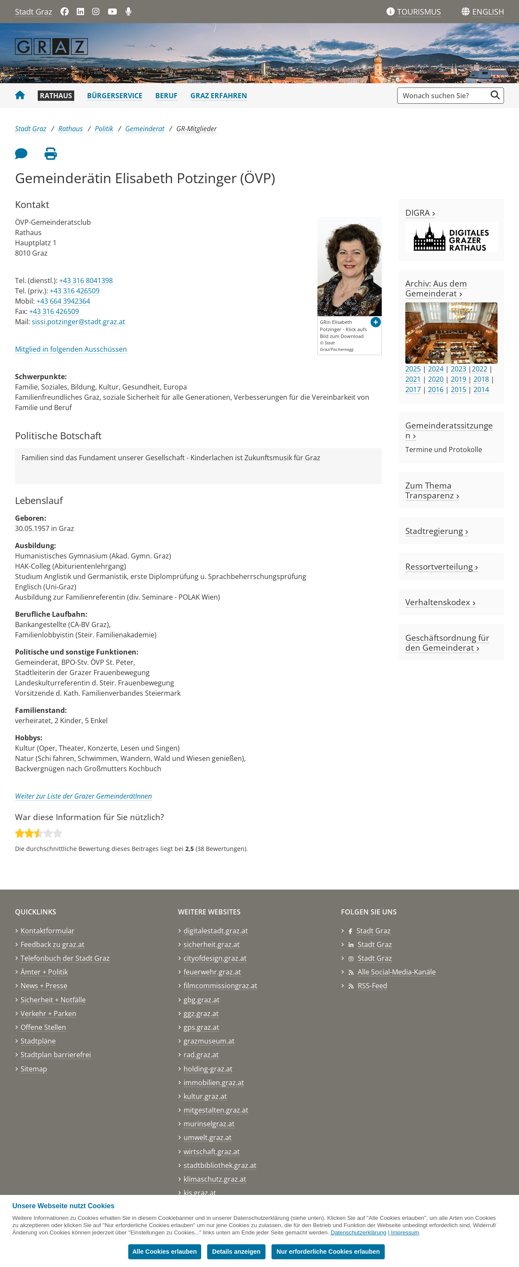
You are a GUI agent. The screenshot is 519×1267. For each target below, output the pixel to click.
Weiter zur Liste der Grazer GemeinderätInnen (83, 796)
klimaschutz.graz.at (215, 1179)
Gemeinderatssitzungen (449, 430)
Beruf (166, 95)
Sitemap (34, 1069)
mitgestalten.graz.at (216, 1110)
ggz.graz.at (201, 1013)
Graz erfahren (218, 95)
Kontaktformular (48, 930)
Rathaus (56, 95)
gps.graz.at (201, 1027)
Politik (104, 128)
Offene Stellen (43, 1027)
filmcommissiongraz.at (220, 985)
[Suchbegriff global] (444, 95)
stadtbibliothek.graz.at (220, 1165)
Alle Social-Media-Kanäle (397, 972)
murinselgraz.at (209, 1123)
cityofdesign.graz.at (215, 958)
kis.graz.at (200, 1193)
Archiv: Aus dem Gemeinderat (436, 288)
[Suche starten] (495, 95)
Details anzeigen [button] (237, 1251)
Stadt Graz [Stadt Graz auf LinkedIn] (375, 944)
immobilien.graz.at (214, 1082)
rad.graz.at (201, 1054)
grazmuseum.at (209, 1041)
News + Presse (44, 985)
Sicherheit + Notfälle (53, 1000)
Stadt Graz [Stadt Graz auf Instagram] (375, 958)
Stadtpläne (38, 1041)
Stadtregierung (436, 531)
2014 (481, 389)
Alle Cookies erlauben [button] (164, 1251)
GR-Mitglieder (196, 128)
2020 (436, 379)
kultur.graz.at (205, 1096)
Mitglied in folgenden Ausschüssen (71, 349)
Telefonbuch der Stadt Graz (65, 958)
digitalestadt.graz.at (216, 930)
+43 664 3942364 (63, 301)
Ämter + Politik (44, 972)
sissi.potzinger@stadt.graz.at (78, 321)
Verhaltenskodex (440, 602)
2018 (481, 379)
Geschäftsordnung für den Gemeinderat (447, 642)
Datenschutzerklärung (358, 1232)
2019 (458, 379)
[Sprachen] (466, 12)
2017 (413, 389)
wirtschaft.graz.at (212, 1151)
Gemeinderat (144, 128)
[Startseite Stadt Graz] (20, 95)
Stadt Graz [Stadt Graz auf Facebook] (373, 930)
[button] (488, 12)
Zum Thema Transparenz (432, 490)
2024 (436, 369)
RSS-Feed (372, 985)
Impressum (405, 1232)
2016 (436, 389)
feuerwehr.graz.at (212, 972)
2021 (413, 379)
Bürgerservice (114, 95)
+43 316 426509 (75, 291)
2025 (413, 369)
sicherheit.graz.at (212, 944)
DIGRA (420, 212)
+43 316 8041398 (86, 280)
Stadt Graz (33, 11)
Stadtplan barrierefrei (56, 1054)
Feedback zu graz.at (52, 944)
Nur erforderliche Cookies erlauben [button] (328, 1251)
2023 (458, 369)
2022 (479, 369)
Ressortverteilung (441, 566)
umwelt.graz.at (208, 1137)
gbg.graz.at (202, 1000)
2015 (458, 389)
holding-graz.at (208, 1069)
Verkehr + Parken (48, 1013)
